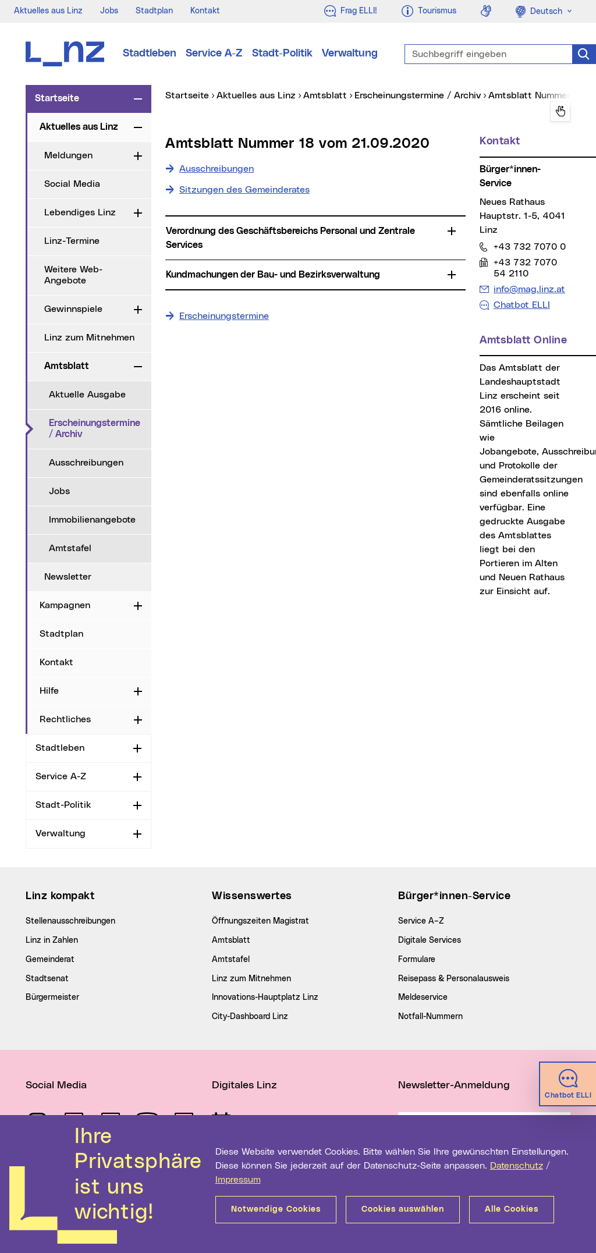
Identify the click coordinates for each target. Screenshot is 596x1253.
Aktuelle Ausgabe (87, 394)
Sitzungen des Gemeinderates (244, 189)
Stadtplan (154, 11)
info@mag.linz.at (529, 289)
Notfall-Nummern (430, 1017)
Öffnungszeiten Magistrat (260, 921)
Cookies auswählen (402, 1209)
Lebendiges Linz (80, 212)
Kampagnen (65, 605)
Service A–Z (421, 921)
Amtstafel (70, 548)
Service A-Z (214, 53)
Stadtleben (149, 53)
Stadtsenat (47, 979)
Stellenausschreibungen (70, 921)
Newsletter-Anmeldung (454, 1085)
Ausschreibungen (86, 462)
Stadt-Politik (282, 53)
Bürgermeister (52, 997)
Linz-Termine (72, 241)
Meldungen (68, 155)
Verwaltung (350, 53)
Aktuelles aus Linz (48, 11)
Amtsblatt (66, 366)
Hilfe (49, 690)
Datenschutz (516, 1165)
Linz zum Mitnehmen (89, 337)
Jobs (109, 11)
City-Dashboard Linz (250, 1017)
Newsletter (67, 576)
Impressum (238, 1179)
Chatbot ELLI (522, 305)
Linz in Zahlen (52, 940)
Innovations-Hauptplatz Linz (265, 997)
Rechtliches (65, 719)
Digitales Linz (244, 1085)
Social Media (72, 184)
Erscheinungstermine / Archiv (100, 428)
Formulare (416, 960)
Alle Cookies (511, 1209)
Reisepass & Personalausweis (453, 979)
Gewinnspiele (73, 309)
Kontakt (205, 11)
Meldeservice (423, 997)
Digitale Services (429, 940)
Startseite (57, 98)
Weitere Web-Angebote (73, 275)
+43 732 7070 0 (529, 246)
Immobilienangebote (92, 519)
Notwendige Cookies (276, 1209)
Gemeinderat (50, 960)
